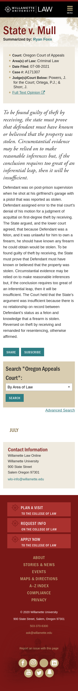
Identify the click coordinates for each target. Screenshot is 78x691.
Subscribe (32, 352)
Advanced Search (60, 410)
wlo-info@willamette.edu (26, 479)
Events (39, 571)
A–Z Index (39, 585)
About (39, 557)
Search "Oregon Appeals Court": (33, 372)
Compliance (39, 592)
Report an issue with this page (39, 648)
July (14, 429)
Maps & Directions (39, 578)
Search (14, 398)
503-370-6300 (39, 626)
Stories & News (39, 564)
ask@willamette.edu (39, 632)
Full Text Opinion (26, 93)
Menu (70, 9)
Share (11, 352)
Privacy (39, 599)
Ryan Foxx (42, 39)
